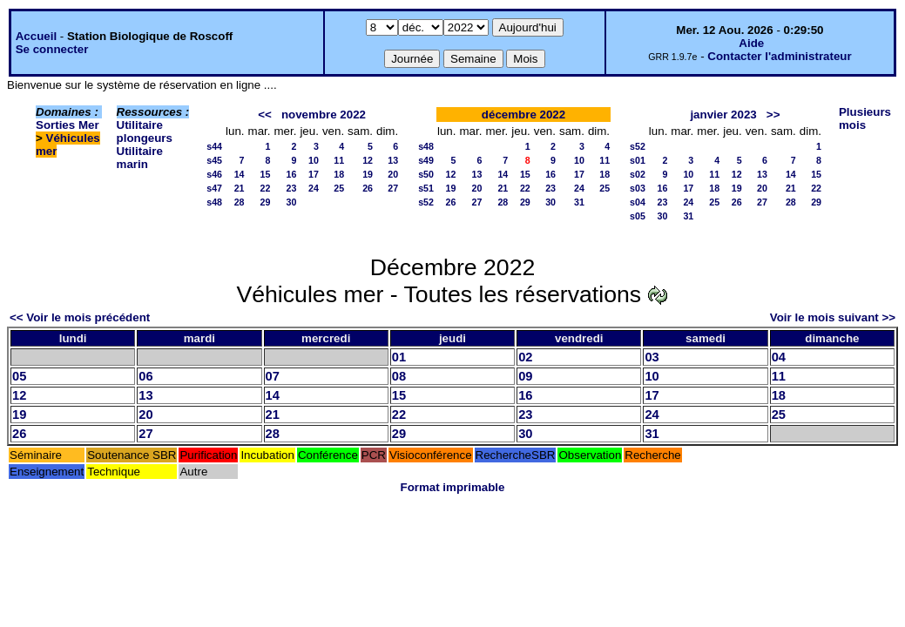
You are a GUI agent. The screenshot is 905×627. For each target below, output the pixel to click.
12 (367, 160)
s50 (426, 174)
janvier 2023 (723, 114)
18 (339, 174)
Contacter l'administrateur (779, 56)
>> (773, 114)
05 (19, 376)
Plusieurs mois (865, 118)
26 (367, 188)
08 (399, 376)
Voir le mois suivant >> (832, 317)
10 (313, 160)
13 (393, 160)
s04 (637, 202)
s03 (637, 188)
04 (779, 357)
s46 (214, 174)
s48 (214, 202)
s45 (214, 160)
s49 (426, 160)
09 (525, 376)
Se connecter (52, 49)
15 (265, 174)
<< (265, 114)
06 (145, 376)
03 (651, 357)
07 (273, 376)
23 (292, 188)
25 (339, 188)
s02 (637, 174)
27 (393, 188)
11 (339, 160)
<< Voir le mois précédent (80, 317)
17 (313, 174)
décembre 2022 (523, 114)
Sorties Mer (67, 124)
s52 (426, 202)
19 (367, 174)
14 (239, 174)
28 (239, 202)
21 (239, 188)
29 (265, 202)
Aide (751, 43)
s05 (637, 216)
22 (265, 188)
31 (579, 202)
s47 (214, 188)
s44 (214, 146)
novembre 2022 (323, 114)
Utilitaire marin (140, 158)
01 (399, 357)
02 (525, 357)
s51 (426, 188)
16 (292, 174)
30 (292, 202)
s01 (637, 160)
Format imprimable (453, 487)
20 (393, 174)
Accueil (36, 36)
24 (313, 188)
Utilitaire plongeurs (144, 131)
